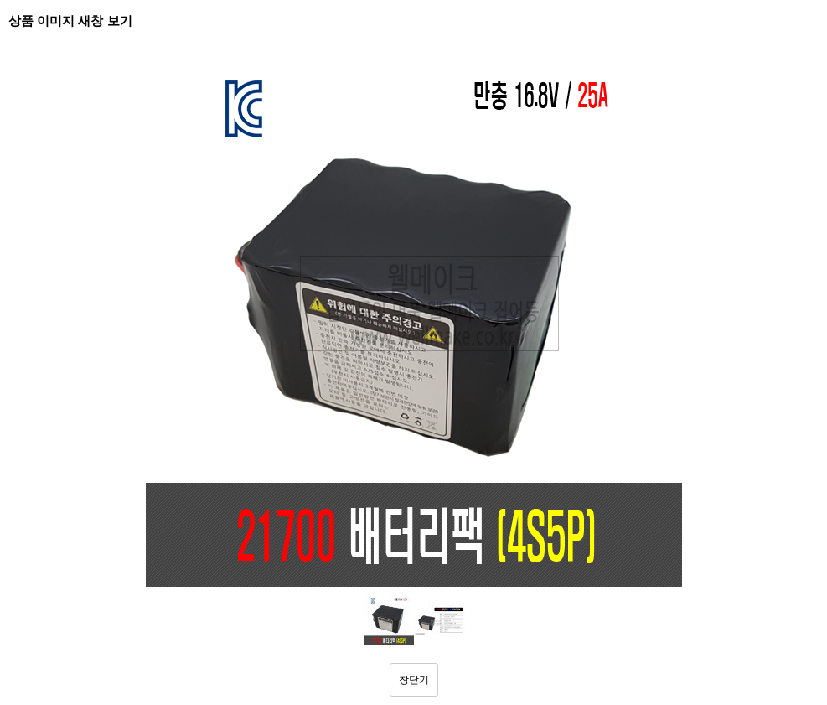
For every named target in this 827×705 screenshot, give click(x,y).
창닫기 (414, 680)
